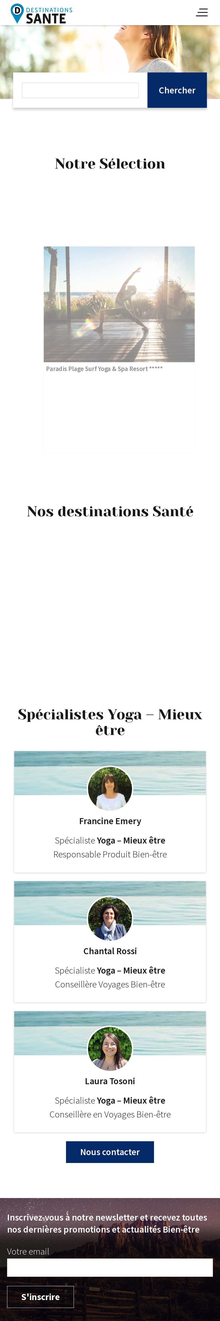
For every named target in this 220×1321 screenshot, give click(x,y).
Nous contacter (110, 1152)
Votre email (28, 1251)
